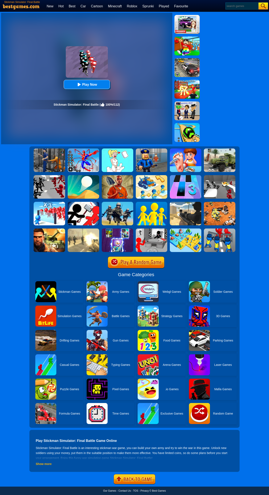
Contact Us (124, 490)
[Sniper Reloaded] (185, 203)
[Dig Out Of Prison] (117, 176)
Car (83, 6)
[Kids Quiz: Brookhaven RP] (187, 16)
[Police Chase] (187, 59)
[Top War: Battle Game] (185, 229)
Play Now (86, 84)
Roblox (132, 6)
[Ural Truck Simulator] (219, 149)
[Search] (241, 6)
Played (164, 6)
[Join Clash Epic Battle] (151, 203)
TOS (135, 490)
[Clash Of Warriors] (117, 229)
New (50, 6)
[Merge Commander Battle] (151, 176)
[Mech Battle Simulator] (219, 203)
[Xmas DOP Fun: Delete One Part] (117, 149)
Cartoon (97, 6)
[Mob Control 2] (49, 203)
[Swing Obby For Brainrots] (187, 38)
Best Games (159, 490)
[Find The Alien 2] (187, 102)
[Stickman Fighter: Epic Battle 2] (83, 203)
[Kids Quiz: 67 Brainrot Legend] (187, 81)
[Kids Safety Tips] (185, 149)
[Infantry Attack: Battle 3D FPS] (117, 203)
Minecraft (115, 6)
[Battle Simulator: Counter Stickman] (49, 176)
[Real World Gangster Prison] (49, 149)
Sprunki (148, 6)
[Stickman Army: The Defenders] (151, 229)
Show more (43, 464)
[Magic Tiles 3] (185, 176)
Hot (61, 6)
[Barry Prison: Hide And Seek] (151, 149)
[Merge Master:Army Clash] (219, 229)
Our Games (109, 490)
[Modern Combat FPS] (49, 229)
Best (72, 6)
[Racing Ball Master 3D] (187, 124)
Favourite (181, 6)
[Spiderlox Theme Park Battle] (83, 149)
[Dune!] (83, 176)
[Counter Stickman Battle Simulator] (219, 176)
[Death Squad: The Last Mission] (83, 229)
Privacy (144, 490)
